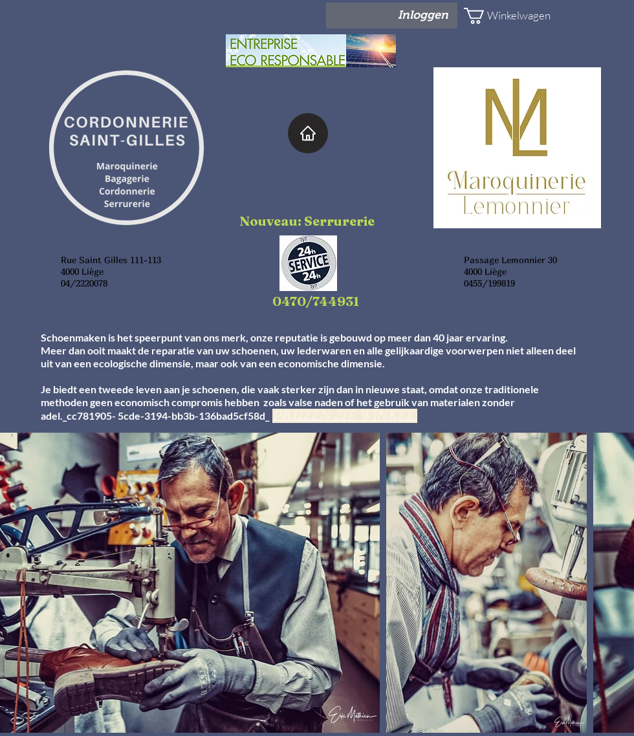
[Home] (308, 133)
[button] (502, 16)
